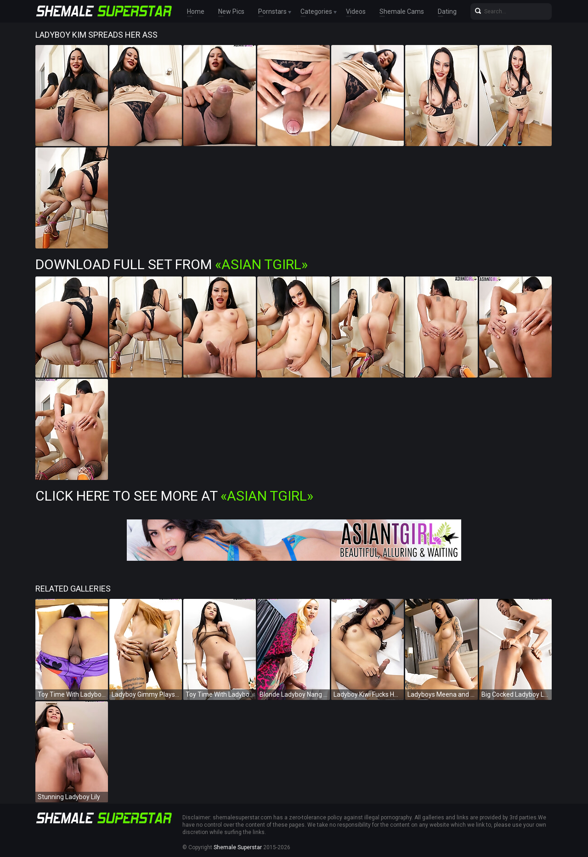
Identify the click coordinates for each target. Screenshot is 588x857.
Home (195, 11)
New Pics (231, 11)
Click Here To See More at (174, 496)
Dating (447, 11)
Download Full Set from (171, 264)
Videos (356, 11)
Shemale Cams (401, 11)
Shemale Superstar (238, 847)
